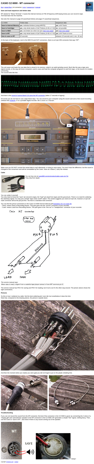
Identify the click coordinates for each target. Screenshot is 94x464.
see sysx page (48, 31)
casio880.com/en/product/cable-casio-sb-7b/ (53, 176)
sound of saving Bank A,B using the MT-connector (28, 95)
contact (16, 461)
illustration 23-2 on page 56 (62, 204)
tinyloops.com (9, 461)
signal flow (8, 7)
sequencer (30, 7)
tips (2, 7)
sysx (24, 7)
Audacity (12, 100)
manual (37, 7)
